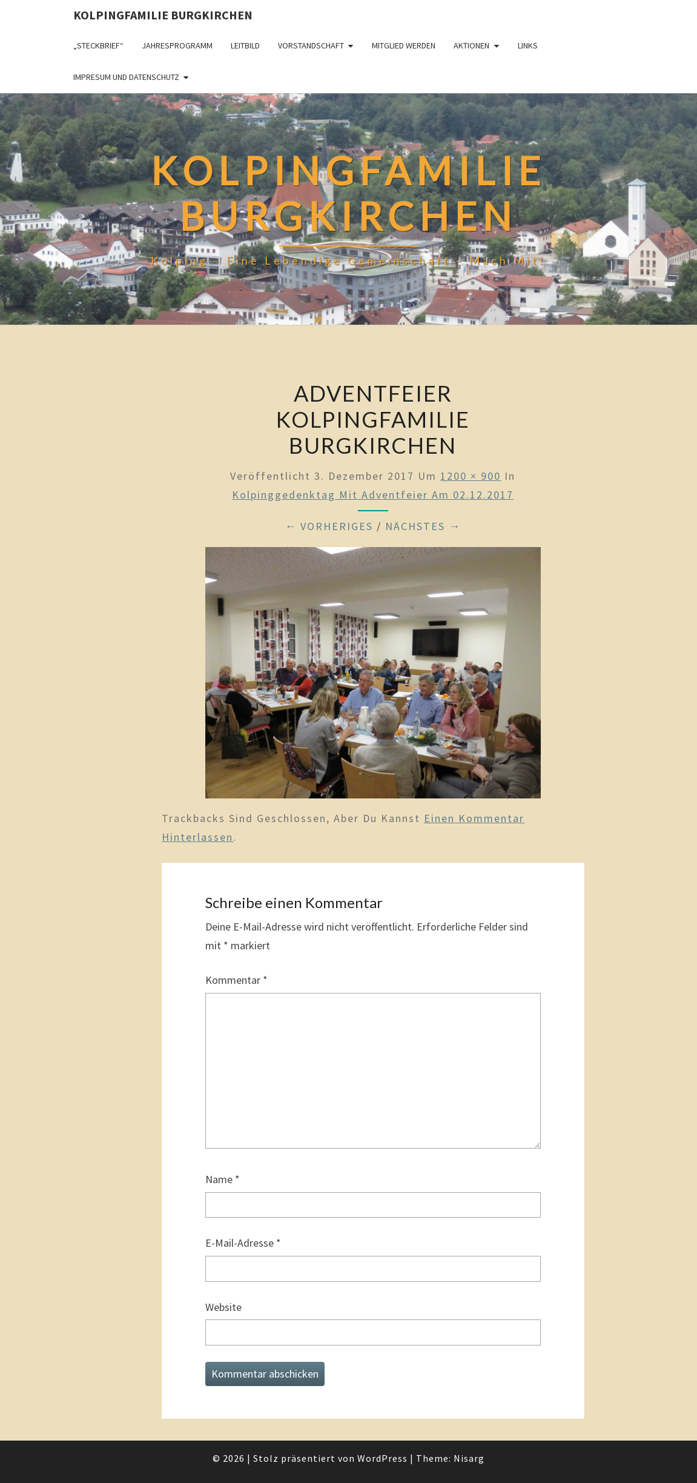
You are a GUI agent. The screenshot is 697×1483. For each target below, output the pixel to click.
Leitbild (245, 45)
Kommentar (236, 980)
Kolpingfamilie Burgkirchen (163, 14)
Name (222, 1179)
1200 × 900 (470, 476)
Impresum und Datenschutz (126, 76)
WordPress (382, 1458)
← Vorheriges (329, 526)
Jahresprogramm (177, 45)
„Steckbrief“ (98, 45)
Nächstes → (423, 526)
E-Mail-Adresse (243, 1243)
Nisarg (469, 1458)
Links (528, 45)
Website (223, 1307)
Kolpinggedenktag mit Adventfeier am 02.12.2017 (373, 495)
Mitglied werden (403, 45)
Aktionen (471, 45)
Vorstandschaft (311, 45)
